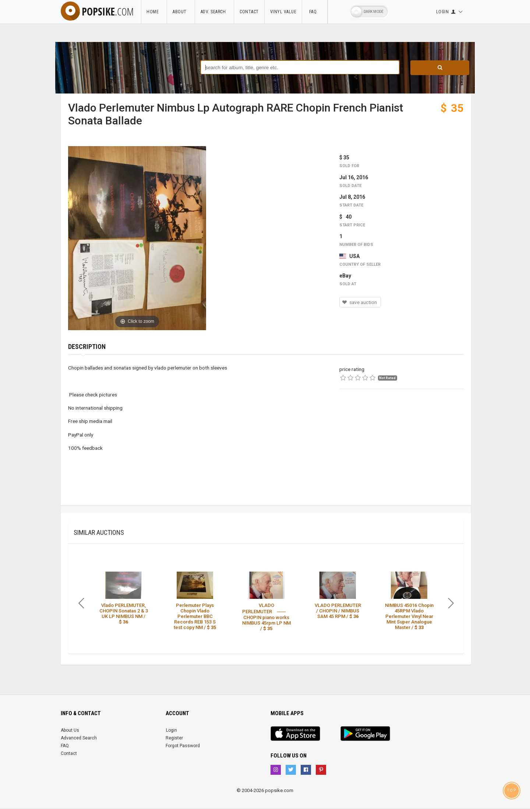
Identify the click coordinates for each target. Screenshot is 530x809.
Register (174, 738)
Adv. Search (215, 11)
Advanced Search (79, 738)
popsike (97, 11)
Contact (249, 11)
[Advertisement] (401, 453)
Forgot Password (183, 745)
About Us (70, 730)
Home (153, 11)
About (181, 11)
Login (171, 730)
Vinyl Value (283, 11)
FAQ (315, 11)
